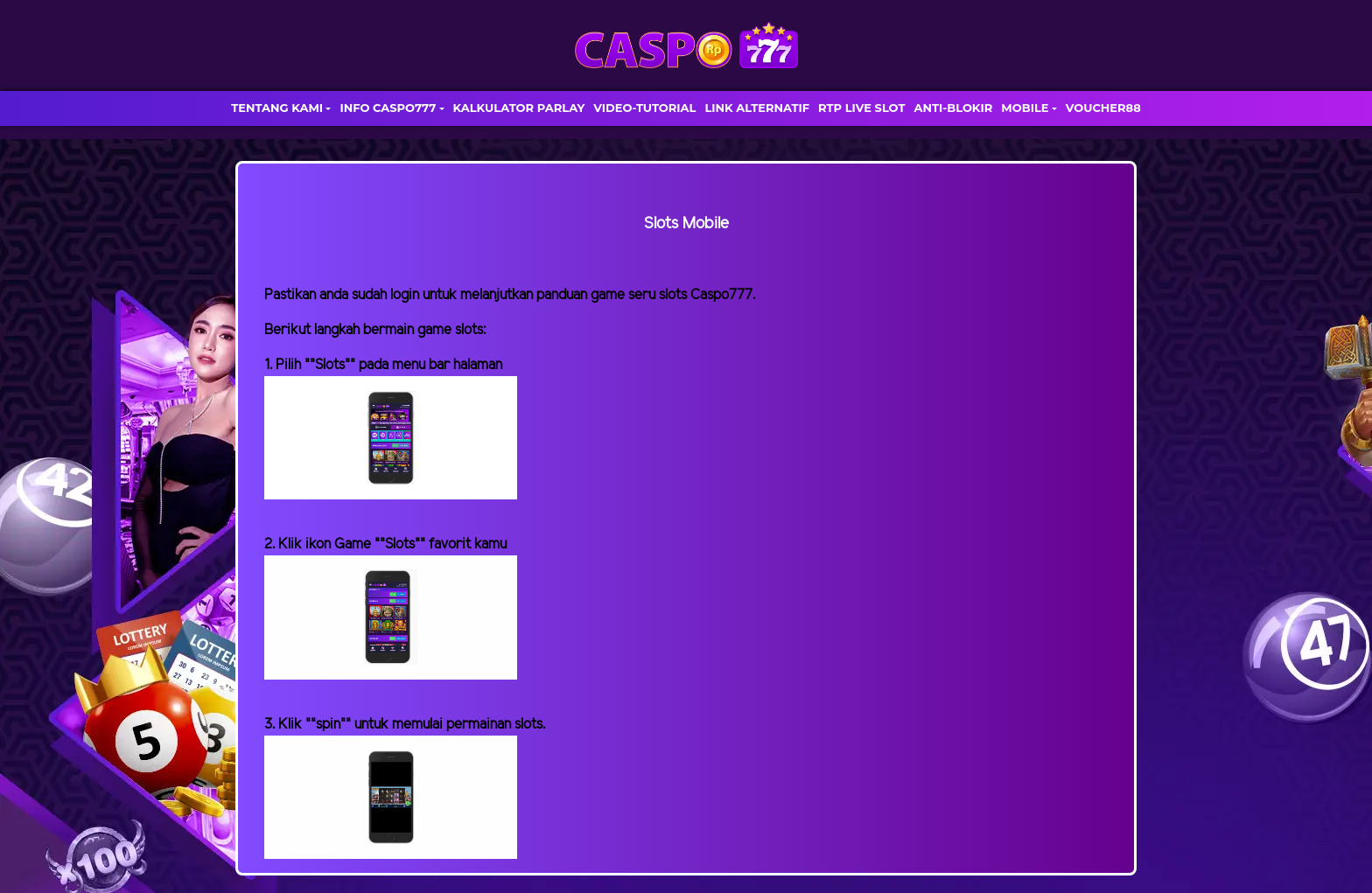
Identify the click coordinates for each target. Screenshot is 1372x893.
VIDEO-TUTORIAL (644, 108)
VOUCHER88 (1103, 108)
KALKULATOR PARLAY (519, 108)
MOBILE (1024, 108)
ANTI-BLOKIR (953, 108)
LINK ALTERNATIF (756, 108)
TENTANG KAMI (277, 108)
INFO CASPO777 (388, 108)
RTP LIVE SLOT (861, 108)
